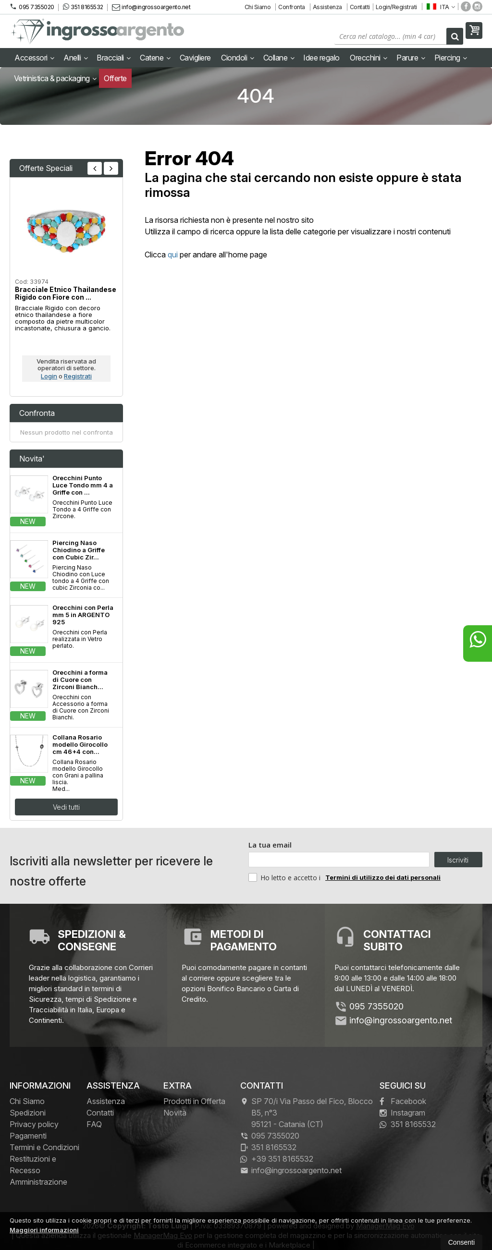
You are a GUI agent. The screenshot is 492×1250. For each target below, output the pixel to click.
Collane (279, 57)
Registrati (78, 376)
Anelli (75, 57)
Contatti (360, 7)
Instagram (402, 1112)
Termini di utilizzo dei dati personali (383, 877)
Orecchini (368, 57)
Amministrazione (38, 1182)
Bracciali (114, 57)
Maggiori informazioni (44, 1230)
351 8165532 (83, 7)
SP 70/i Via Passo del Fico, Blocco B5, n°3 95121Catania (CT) (306, 1112)
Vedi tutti (66, 807)
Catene (155, 57)
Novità (174, 1112)
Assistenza (327, 7)
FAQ (94, 1124)
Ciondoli (237, 57)
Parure (410, 57)
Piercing (450, 57)
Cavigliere (195, 57)
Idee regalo (321, 57)
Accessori (34, 57)
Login (49, 376)
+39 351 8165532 (276, 1159)
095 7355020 (32, 7)
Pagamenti (28, 1136)
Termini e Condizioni (44, 1147)
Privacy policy (34, 1124)
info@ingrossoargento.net (151, 7)
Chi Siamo (258, 7)
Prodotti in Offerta (194, 1101)
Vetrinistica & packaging (55, 78)
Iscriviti (457, 860)
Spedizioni (28, 1112)
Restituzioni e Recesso (33, 1164)
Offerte (115, 78)
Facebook (403, 1101)
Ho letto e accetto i (285, 877)
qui (173, 254)
